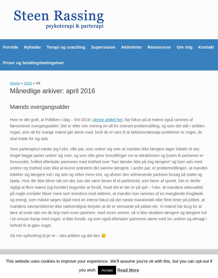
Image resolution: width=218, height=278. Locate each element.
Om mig (184, 47)
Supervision (103, 47)
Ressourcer (159, 47)
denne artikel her (108, 119)
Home (15, 83)
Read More (128, 269)
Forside (10, 47)
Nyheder (32, 47)
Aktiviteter (131, 47)
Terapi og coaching (66, 47)
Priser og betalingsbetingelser (33, 62)
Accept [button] (107, 270)
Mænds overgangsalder (40, 107)
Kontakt (206, 47)
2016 (28, 83)
